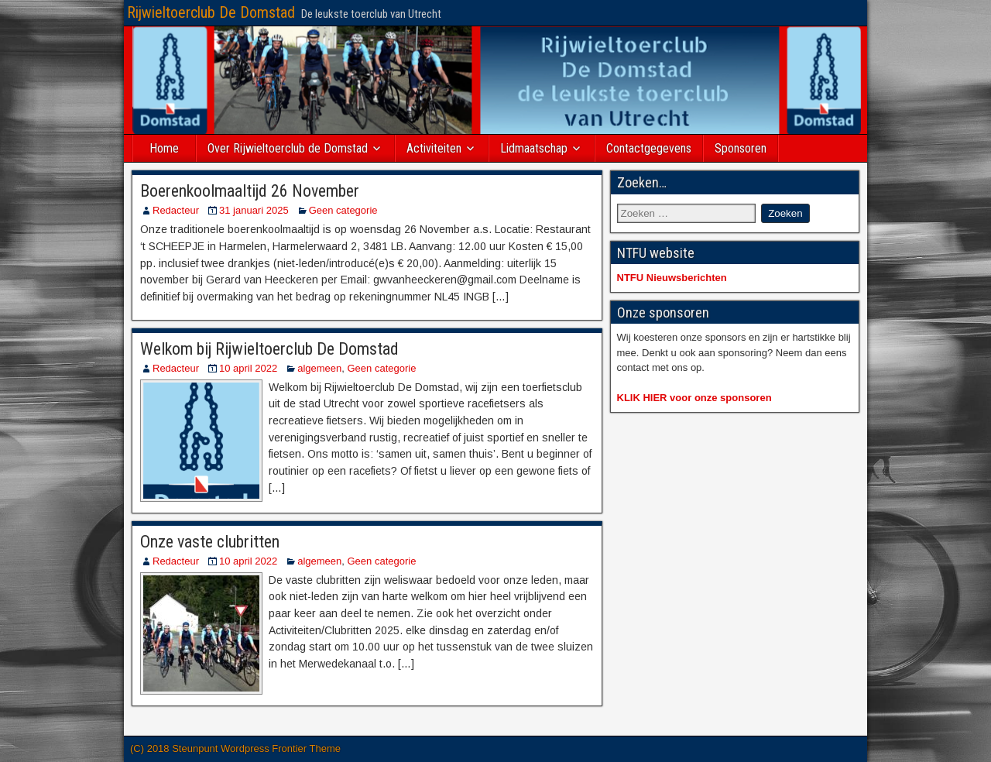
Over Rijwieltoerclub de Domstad (287, 148)
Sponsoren (740, 148)
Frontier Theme (306, 748)
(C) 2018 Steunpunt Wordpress (201, 748)
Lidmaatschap (534, 148)
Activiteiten (433, 148)
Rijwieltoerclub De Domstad (211, 12)
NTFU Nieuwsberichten (672, 277)
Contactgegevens (648, 148)
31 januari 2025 (254, 210)
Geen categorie (343, 210)
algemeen (319, 368)
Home (164, 148)
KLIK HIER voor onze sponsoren (694, 397)
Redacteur (176, 210)
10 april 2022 (248, 368)
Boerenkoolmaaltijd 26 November (249, 191)
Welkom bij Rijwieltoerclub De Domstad (269, 349)
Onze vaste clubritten (209, 541)
